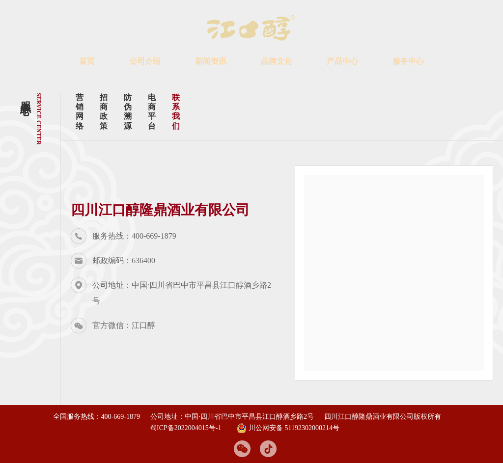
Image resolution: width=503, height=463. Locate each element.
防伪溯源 (129, 111)
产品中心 (342, 61)
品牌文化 (276, 61)
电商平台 (153, 111)
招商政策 (105, 111)
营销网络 (80, 111)
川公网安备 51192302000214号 (288, 428)
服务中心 (408, 61)
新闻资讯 (210, 61)
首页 (87, 61)
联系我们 (177, 111)
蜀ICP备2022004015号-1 (185, 428)
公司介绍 (145, 61)
